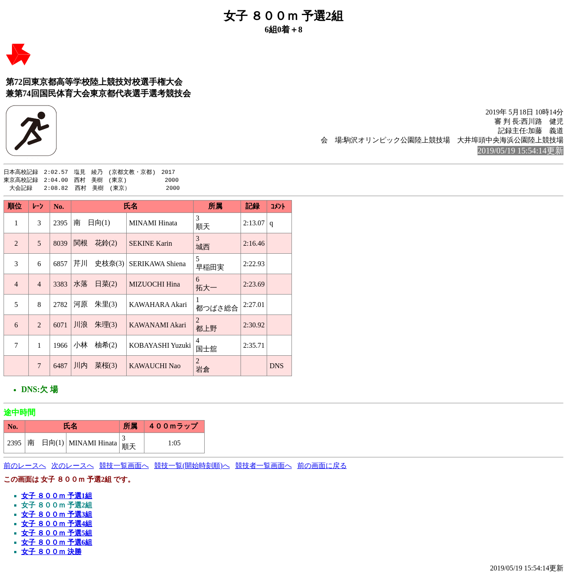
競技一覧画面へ (124, 467)
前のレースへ (25, 467)
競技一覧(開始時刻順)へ (192, 467)
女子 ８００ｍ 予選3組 (56, 515)
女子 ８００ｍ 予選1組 (56, 497)
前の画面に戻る (322, 467)
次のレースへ (72, 467)
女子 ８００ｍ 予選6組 (56, 543)
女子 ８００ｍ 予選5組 (56, 534)
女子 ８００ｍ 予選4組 (56, 525)
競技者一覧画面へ (263, 467)
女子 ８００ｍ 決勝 (51, 553)
